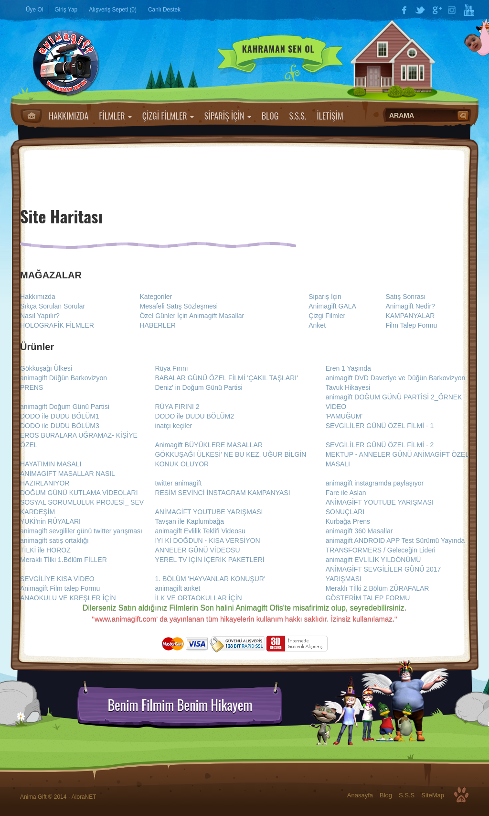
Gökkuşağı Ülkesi (46, 368)
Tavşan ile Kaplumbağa (189, 521)
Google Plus (436, 10)
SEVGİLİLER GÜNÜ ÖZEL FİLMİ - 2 (380, 445)
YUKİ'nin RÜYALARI (50, 521)
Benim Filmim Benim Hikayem (179, 705)
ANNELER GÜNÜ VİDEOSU (197, 550)
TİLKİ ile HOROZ (45, 550)
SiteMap (432, 795)
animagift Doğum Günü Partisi (64, 406)
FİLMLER (115, 116)
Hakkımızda (37, 296)
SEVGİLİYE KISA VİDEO (57, 579)
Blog (386, 795)
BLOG (270, 116)
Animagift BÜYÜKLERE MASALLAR (209, 445)
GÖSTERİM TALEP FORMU (368, 598)
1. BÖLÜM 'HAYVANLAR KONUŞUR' (210, 579)
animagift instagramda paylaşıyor (375, 483)
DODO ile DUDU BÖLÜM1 (59, 416)
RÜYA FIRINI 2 (177, 406)
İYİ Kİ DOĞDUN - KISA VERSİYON (207, 540)
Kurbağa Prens (348, 521)
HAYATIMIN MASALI (50, 464)
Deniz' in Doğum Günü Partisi (198, 387)
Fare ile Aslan (346, 492)
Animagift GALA (332, 306)
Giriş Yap (65, 9)
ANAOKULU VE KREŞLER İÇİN (68, 598)
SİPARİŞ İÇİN (227, 116)
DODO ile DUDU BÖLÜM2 (194, 416)
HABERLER (157, 325)
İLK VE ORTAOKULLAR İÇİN (198, 598)
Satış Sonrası (405, 296)
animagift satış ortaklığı (54, 540)
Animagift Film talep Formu (60, 588)
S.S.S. (297, 116)
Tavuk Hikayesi (348, 387)
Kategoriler (155, 296)
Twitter (420, 10)
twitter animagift (178, 483)
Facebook (404, 10)
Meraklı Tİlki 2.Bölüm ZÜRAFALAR (377, 588)
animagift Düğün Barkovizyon (63, 378)
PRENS (31, 387)
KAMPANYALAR (410, 316)
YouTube (469, 10)
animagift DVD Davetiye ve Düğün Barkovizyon (396, 378)
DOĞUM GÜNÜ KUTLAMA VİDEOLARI (79, 492)
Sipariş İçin (324, 296)
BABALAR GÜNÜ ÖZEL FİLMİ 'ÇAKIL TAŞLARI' (226, 378)
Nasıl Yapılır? (40, 316)
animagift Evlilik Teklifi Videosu (200, 531)
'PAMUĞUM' (344, 416)
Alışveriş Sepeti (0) (113, 9)
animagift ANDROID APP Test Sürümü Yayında (395, 540)
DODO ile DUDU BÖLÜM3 (59, 426)
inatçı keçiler (173, 426)
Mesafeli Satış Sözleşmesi (178, 306)
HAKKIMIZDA (68, 116)
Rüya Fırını (171, 368)
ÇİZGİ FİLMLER (168, 116)
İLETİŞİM (330, 116)
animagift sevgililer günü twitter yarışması (81, 531)
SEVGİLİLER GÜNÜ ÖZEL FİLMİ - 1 (380, 426)
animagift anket (177, 588)
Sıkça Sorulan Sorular (52, 306)
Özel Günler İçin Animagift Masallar (191, 316)
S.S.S (407, 795)
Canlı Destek (164, 9)
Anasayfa (31, 116)
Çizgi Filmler (326, 316)
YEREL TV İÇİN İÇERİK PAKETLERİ (209, 559)
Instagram (453, 10)
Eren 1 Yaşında (348, 368)
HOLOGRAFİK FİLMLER (57, 325)
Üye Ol (34, 9)
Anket (317, 325)
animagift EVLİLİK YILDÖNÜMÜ (373, 559)
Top (461, 795)
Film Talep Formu (411, 325)
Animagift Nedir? (410, 306)
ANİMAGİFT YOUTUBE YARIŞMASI (209, 512)
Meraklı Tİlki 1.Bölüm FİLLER (63, 559)
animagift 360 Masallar (359, 531)
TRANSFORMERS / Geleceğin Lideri (381, 550)
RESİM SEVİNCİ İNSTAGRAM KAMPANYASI (222, 492)
